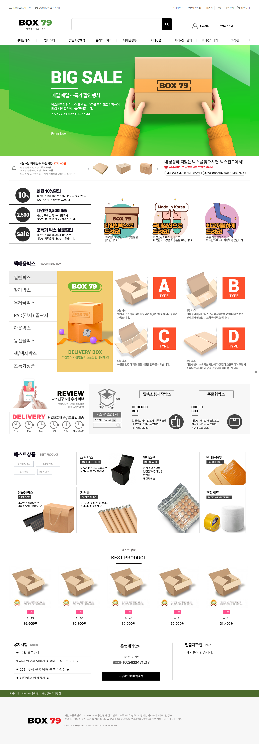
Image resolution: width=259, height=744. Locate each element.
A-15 (177, 618)
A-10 (227, 618)
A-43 (30, 618)
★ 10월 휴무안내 (28, 652)
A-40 (79, 618)
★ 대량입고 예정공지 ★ (32, 678)
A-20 (128, 618)
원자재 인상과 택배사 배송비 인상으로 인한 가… (49, 661)
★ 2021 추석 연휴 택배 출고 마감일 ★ (43, 669)
